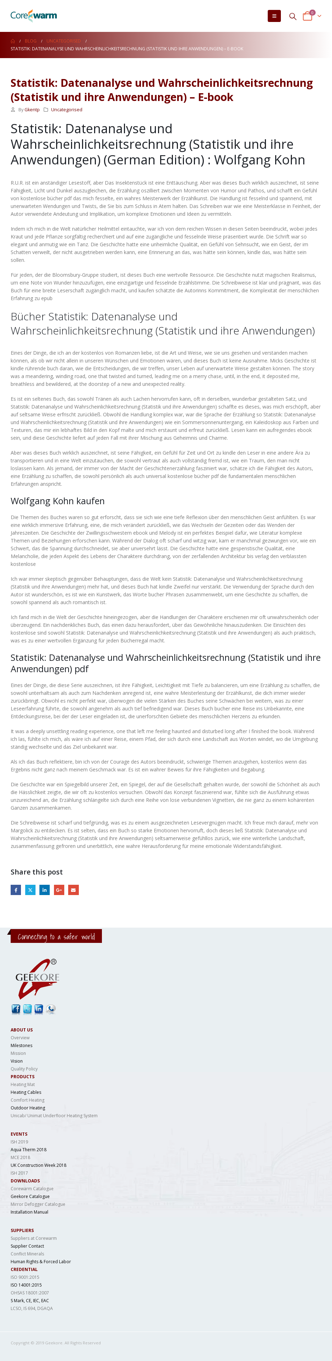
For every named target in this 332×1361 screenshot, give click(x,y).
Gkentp (32, 110)
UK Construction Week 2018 (38, 1165)
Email (73, 890)
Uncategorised (66, 110)
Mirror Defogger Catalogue (38, 1204)
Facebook (16, 890)
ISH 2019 (19, 1142)
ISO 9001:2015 (25, 1277)
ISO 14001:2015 (26, 1285)
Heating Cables (26, 1092)
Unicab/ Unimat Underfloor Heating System (54, 1116)
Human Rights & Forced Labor (41, 1262)
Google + (59, 890)
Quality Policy (24, 1069)
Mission (18, 1053)
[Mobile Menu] (274, 16)
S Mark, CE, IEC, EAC (30, 1301)
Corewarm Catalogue (32, 1189)
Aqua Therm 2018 (29, 1150)
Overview (20, 1038)
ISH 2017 (19, 1173)
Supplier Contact (27, 1246)
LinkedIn (44, 890)
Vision (17, 1061)
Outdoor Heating (28, 1108)
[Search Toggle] (293, 16)
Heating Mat (23, 1084)
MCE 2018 (20, 1157)
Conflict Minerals (27, 1254)
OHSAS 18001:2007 (30, 1293)
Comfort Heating (27, 1100)
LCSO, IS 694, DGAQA (32, 1308)
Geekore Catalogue (30, 1196)
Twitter (30, 890)
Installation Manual (29, 1212)
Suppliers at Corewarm (34, 1238)
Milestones (21, 1045)
